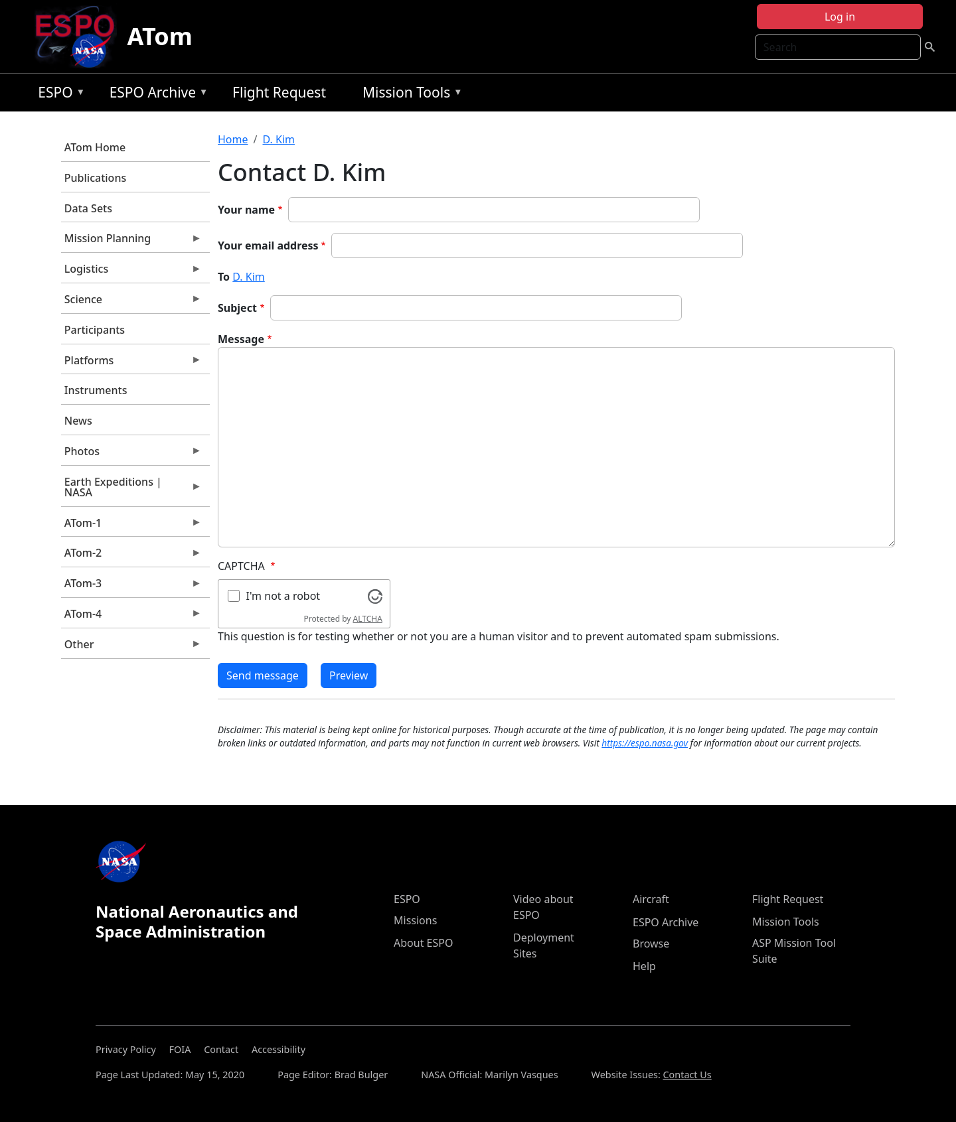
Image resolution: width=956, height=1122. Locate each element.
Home (233, 139)
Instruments (95, 390)
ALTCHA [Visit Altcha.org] (367, 618)
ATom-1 (131, 526)
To (224, 276)
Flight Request (279, 92)
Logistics (131, 272)
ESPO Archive (155, 94)
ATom (160, 36)
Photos (131, 454)
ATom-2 (131, 556)
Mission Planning (131, 241)
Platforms (131, 363)
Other (131, 647)
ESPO (58, 94)
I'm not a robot (283, 596)
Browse (651, 943)
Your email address (268, 245)
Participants (94, 329)
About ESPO (423, 943)
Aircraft (651, 899)
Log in (840, 16)
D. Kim (278, 139)
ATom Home (94, 147)
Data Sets (88, 208)
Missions (415, 920)
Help (644, 966)
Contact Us (687, 1074)
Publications (95, 178)
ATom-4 (131, 617)
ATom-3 (131, 586)
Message (241, 339)
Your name (246, 209)
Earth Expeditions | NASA (131, 490)
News (78, 420)
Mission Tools (409, 94)
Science (131, 302)
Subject (237, 308)
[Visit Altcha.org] (375, 595)
